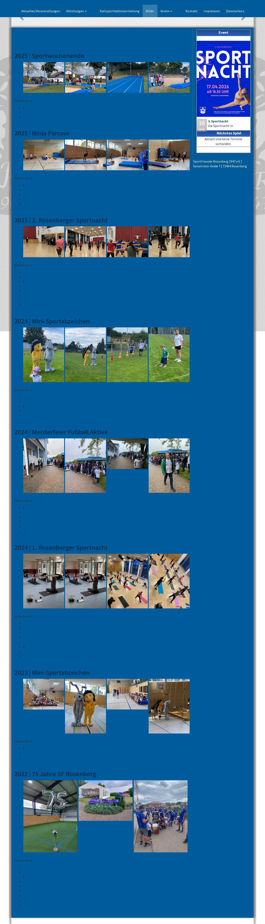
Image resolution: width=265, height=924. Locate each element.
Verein (173, 11)
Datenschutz (235, 11)
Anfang (28, 623)
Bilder (157, 11)
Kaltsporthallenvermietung (127, 11)
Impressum (212, 11)
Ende (26, 204)
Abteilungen (91, 11)
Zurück (27, 272)
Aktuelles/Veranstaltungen (55, 11)
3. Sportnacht (218, 121)
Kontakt (192, 11)
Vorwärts (29, 117)
